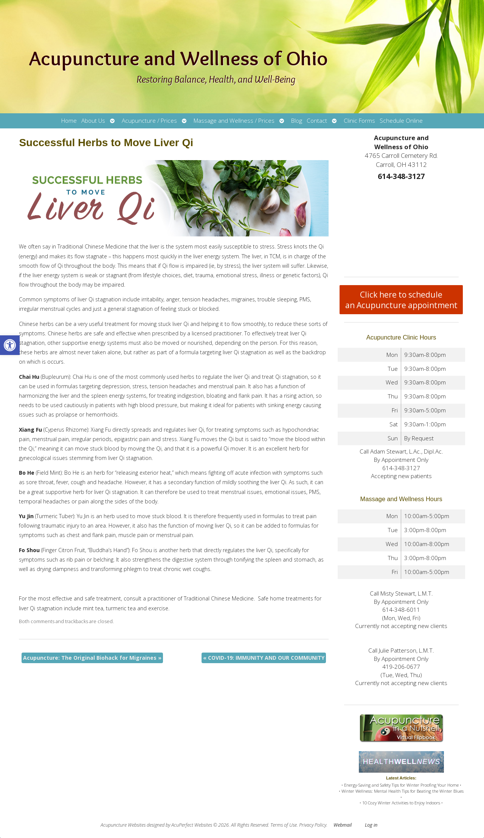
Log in (371, 825)
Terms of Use (283, 825)
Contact (317, 121)
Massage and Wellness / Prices (234, 121)
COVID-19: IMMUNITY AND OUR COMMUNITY (263, 657)
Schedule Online (401, 121)
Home (69, 121)
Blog (296, 121)
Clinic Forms (359, 121)
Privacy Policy (312, 825)
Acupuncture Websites (123, 825)
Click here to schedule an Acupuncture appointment (401, 299)
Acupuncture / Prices (149, 121)
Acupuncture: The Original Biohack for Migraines (92, 657)
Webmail (343, 825)
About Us (93, 121)
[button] (10, 345)
